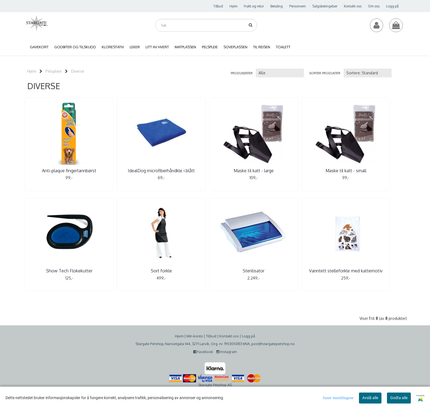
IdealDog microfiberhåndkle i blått (118, 173)
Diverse (77, 71)
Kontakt (225, 334)
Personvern (297, 6)
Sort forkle (375, 170)
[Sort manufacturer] (280, 73)
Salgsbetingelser (324, 6)
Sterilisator (55, 270)
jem (180, 334)
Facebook (204, 350)
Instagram (226, 350)
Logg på (392, 6)
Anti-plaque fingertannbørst (55, 170)
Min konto (194, 334)
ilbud (212, 334)
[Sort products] (368, 73)
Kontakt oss (352, 6)
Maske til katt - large (183, 170)
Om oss (374, 6)
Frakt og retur (254, 6)
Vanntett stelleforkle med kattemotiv (119, 273)
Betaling (276, 6)
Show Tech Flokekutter (311, 170)
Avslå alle (370, 398)
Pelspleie (54, 71)
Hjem (233, 6)
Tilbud (218, 6)
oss (235, 334)
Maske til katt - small (247, 170)
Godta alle (399, 398)
